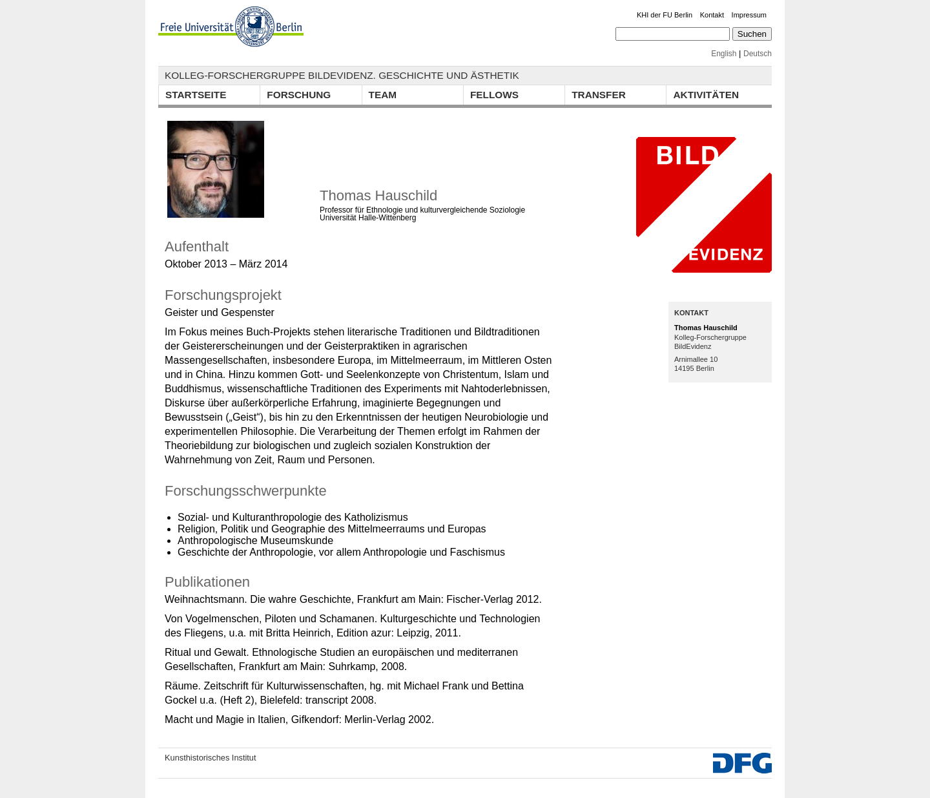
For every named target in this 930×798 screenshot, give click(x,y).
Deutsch (757, 53)
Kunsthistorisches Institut (210, 757)
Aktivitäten (706, 94)
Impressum (749, 15)
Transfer (599, 94)
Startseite (195, 94)
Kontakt (712, 15)
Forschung (299, 94)
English (723, 53)
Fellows (494, 94)
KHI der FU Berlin (664, 15)
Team (383, 94)
